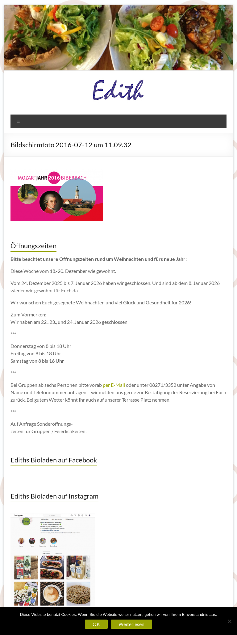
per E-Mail (114, 385)
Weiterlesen (131, 624)
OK (96, 624)
